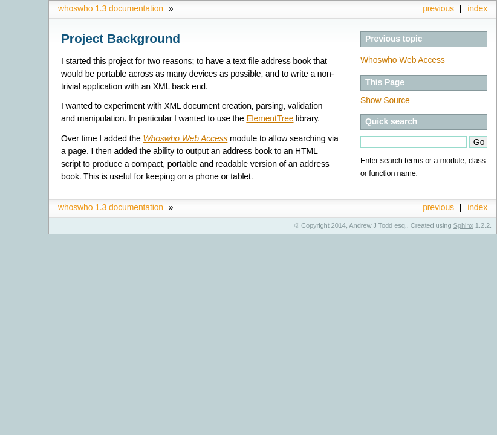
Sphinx (463, 225)
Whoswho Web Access (402, 60)
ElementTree (269, 118)
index (477, 8)
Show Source (385, 100)
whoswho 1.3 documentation (110, 8)
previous (438, 8)
